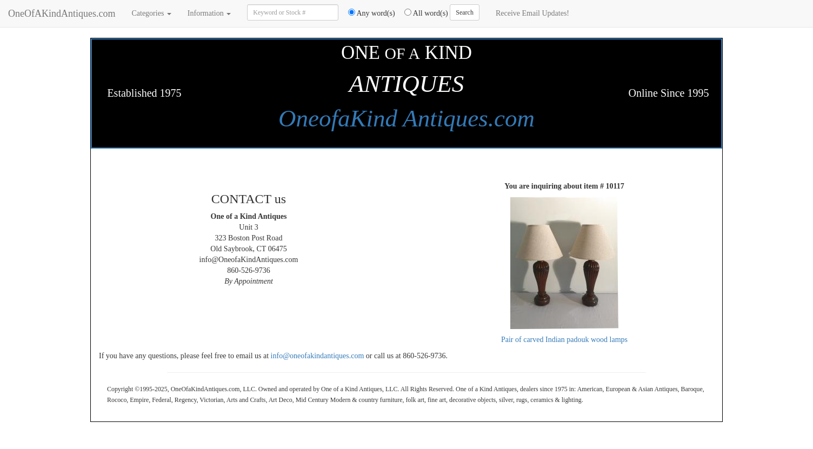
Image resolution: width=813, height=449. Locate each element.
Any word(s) (368, 13)
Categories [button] (151, 13)
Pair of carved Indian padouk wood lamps (564, 340)
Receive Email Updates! (532, 13)
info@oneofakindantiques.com (317, 356)
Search (465, 12)
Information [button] (209, 13)
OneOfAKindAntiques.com (61, 13)
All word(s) (422, 13)
